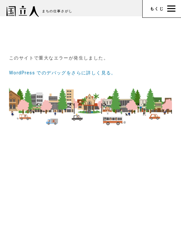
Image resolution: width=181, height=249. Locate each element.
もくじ (163, 8)
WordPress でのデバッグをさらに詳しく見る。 (62, 72)
